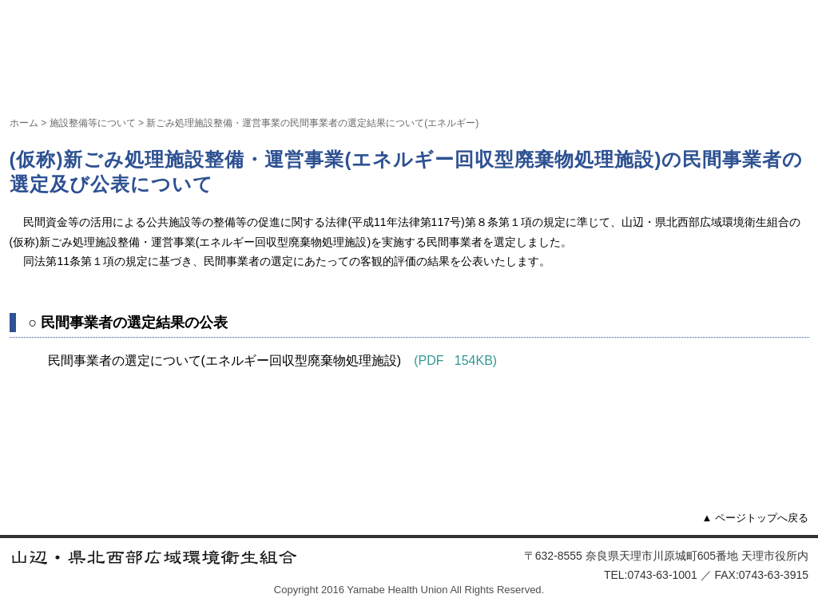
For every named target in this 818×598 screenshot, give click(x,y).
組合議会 (564, 82)
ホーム (45, 82)
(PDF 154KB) (455, 360)
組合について (145, 82)
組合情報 (659, 82)
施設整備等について (286, 82)
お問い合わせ (757, 82)
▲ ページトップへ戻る (755, 518)
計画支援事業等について (439, 82)
